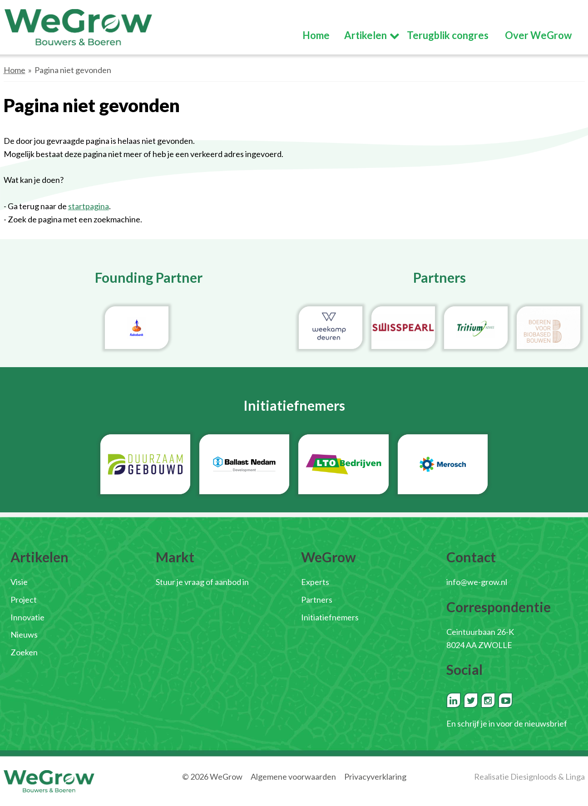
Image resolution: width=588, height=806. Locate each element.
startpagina (88, 206)
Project (23, 599)
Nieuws (24, 634)
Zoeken (24, 652)
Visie (19, 582)
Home (14, 70)
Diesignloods (533, 776)
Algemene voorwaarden (293, 776)
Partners (316, 599)
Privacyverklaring (375, 776)
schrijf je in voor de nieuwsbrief (512, 723)
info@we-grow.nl (476, 582)
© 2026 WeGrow (212, 776)
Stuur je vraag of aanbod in (202, 582)
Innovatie (27, 617)
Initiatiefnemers (330, 617)
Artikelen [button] (365, 35)
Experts (315, 582)
